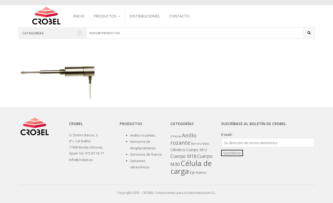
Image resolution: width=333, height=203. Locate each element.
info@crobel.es (81, 159)
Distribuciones (145, 16)
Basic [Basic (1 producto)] (206, 143)
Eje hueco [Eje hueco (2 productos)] (198, 172)
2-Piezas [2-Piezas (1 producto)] (175, 136)
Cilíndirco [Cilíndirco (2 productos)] (177, 149)
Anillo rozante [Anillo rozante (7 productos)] (183, 139)
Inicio (78, 16)
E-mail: (227, 134)
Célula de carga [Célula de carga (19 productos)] (191, 167)
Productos (105, 16)
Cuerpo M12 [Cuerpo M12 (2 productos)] (196, 149)
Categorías (52, 33)
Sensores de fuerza (146, 154)
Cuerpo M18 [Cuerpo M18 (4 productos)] (183, 156)
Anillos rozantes (143, 135)
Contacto (179, 16)
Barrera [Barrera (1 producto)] (196, 143)
